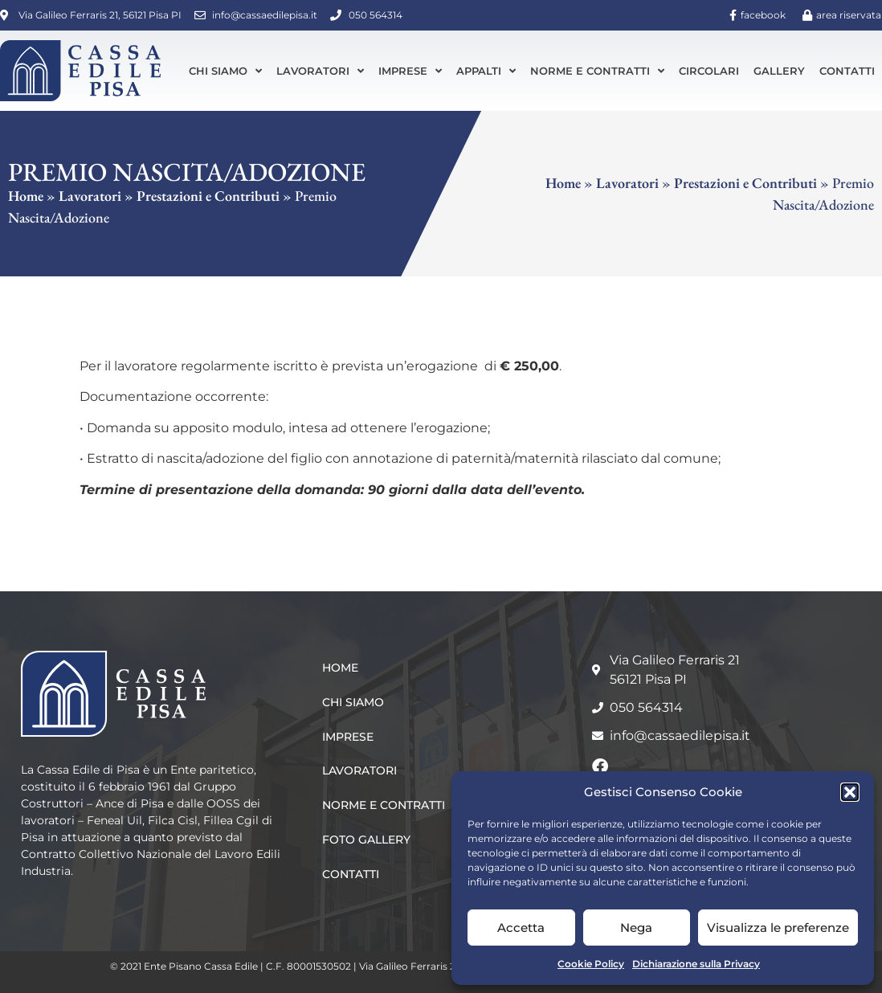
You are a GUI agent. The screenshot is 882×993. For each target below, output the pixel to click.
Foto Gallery (366, 839)
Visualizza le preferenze (778, 927)
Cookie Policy (590, 964)
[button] (850, 792)
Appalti (486, 71)
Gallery (779, 70)
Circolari (709, 70)
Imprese (410, 71)
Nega (636, 927)
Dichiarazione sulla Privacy (696, 964)
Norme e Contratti (597, 71)
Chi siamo (225, 71)
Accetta (521, 927)
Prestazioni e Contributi (208, 195)
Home (25, 195)
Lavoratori (320, 71)
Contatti (847, 70)
